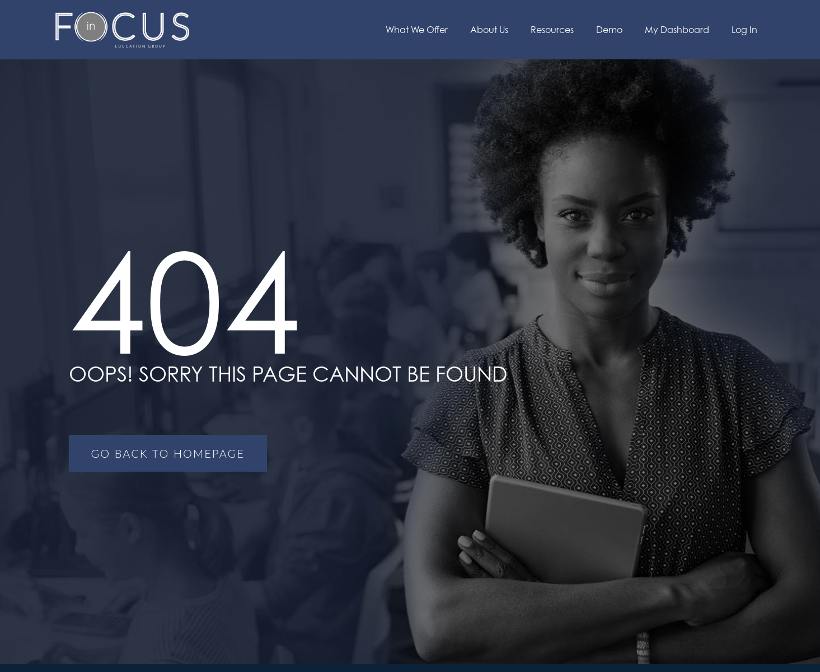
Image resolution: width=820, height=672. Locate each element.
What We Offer (417, 29)
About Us (489, 29)
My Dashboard (677, 29)
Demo (609, 29)
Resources (552, 29)
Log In (744, 29)
